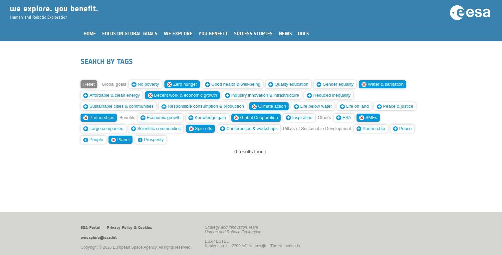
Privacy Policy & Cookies (129, 227)
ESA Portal (90, 227)
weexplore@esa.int (99, 237)
